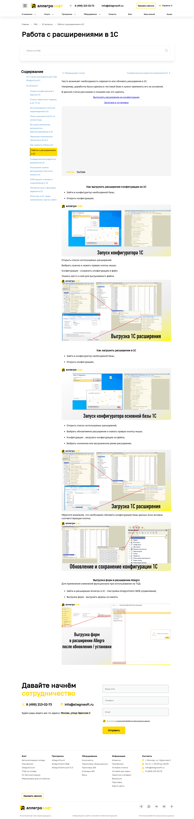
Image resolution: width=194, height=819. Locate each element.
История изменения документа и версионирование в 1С (41, 128)
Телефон (109, 700)
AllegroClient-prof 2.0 (62, 767)
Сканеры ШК (88, 771)
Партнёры (117, 782)
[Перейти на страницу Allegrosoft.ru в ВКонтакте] (156, 806)
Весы (84, 775)
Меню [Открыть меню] (25, 5)
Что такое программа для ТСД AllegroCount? (41, 78)
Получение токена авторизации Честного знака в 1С (41, 171)
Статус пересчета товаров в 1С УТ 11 (43, 101)
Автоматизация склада (33, 760)
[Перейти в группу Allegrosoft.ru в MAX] (149, 806)
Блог (130, 14)
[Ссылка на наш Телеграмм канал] (70, 5)
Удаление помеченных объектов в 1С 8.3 (41, 138)
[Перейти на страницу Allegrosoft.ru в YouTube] (164, 806)
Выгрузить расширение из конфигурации (116, 97)
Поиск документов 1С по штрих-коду (42, 118)
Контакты (147, 756)
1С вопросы (32, 85)
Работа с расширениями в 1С (43, 152)
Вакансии (117, 778)
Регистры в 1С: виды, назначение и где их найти (43, 198)
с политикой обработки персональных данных (133, 721)
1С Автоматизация (31, 775)
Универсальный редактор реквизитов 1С (43, 161)
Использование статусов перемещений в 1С (42, 110)
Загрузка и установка (116, 102)
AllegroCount (28, 767)
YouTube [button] (81, 172)
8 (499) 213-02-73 (84, 5)
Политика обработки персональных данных (156, 816)
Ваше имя (110, 689)
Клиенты (112, 14)
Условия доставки (121, 771)
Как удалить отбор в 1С (41, 145)
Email (107, 712)
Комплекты (87, 760)
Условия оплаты (120, 767)
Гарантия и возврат (121, 775)
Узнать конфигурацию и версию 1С (42, 93)
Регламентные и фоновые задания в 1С (43, 189)
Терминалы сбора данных (95, 764)
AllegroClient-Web (61, 764)
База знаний (149, 14)
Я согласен (128, 721)
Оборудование (90, 14)
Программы (67, 14)
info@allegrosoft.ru (112, 5)
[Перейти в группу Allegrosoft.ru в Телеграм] (141, 806)
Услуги (47, 14)
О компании (27, 14)
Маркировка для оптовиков (36, 778)
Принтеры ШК (89, 767)
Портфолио (27, 764)
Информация (118, 756)
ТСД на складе (29, 771)
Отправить (114, 730)
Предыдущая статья (75, 73)
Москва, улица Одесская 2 (75, 713)
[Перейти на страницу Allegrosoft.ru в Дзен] (171, 806)
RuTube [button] (70, 172)
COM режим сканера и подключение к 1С (41, 181)
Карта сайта (118, 786)
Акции (169, 14)
